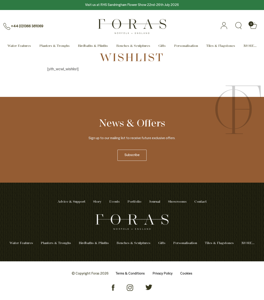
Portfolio (134, 202)
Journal (154, 202)
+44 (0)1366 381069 (27, 26)
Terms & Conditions (130, 273)
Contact (200, 202)
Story (97, 202)
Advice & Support (71, 202)
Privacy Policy (162, 273)
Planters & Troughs (54, 46)
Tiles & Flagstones (220, 46)
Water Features (19, 46)
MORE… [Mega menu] (250, 46)
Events (114, 202)
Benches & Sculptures (133, 46)
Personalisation (186, 46)
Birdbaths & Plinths (93, 46)
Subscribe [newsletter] (132, 155)
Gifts (162, 46)
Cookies (186, 273)
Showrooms (177, 202)
